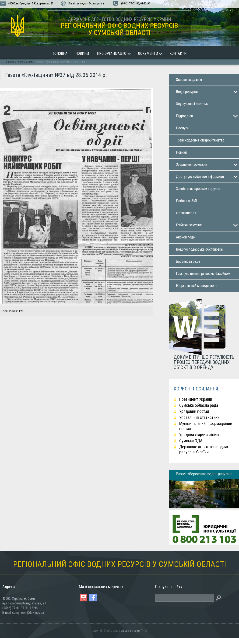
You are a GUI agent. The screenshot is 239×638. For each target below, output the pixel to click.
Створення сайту (130, 630)
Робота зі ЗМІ (186, 201)
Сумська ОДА (190, 440)
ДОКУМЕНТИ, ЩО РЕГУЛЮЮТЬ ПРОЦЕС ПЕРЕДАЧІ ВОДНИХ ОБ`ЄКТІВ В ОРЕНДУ (204, 362)
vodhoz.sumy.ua (17, 26)
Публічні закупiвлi (189, 225)
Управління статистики (199, 417)
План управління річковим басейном (203, 273)
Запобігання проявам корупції (198, 188)
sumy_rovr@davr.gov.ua (90, 3)
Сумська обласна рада (198, 405)
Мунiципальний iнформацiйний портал (205, 426)
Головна (60, 53)
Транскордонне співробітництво (200, 140)
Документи (148, 53)
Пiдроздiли (184, 116)
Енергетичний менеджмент (196, 285)
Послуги (182, 128)
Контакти (177, 53)
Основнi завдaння (189, 79)
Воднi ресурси (187, 92)
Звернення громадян (191, 164)
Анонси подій (185, 237)
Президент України (195, 399)
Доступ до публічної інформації (200, 176)
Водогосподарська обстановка (199, 249)
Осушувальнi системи (192, 104)
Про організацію (111, 53)
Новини (82, 53)
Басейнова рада (188, 261)
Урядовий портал (194, 411)
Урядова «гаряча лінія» (199, 434)
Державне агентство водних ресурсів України (204, 449)
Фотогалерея (186, 213)
